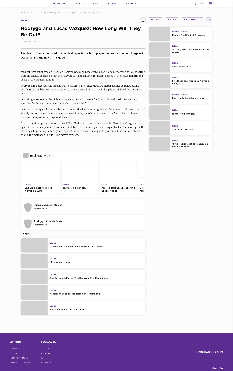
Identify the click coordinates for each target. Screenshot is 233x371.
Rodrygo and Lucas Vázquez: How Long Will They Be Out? (76, 13)
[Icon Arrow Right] (142, 177)
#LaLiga (172, 20)
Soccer (33, 13)
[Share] (142, 20)
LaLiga (43, 13)
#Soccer (155, 20)
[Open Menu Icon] (210, 3)
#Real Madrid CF (192, 20)
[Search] (194, 3)
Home (23, 13)
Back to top (217, 368)
